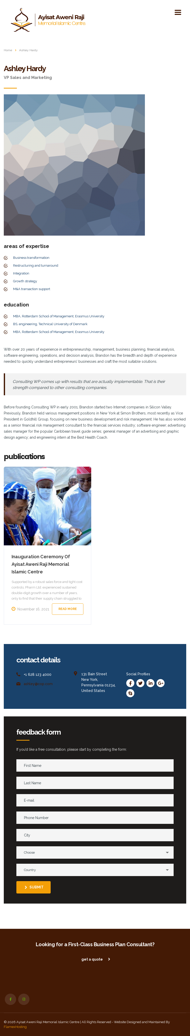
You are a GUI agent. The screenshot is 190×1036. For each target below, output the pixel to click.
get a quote (95, 959)
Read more (67, 609)
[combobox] (95, 852)
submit (34, 887)
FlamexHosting (15, 1027)
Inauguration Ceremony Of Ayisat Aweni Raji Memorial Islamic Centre (41, 564)
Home (8, 50)
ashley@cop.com (38, 684)
